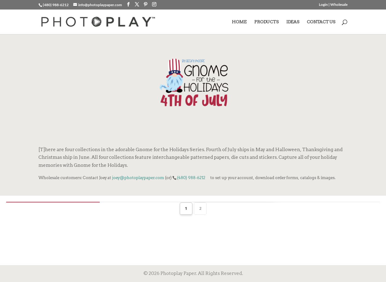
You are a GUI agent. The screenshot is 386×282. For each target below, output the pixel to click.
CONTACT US (321, 22)
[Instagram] (154, 4)
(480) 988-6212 (191, 177)
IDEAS (292, 22)
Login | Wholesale (333, 5)
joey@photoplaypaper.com (138, 177)
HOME (239, 22)
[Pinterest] (145, 4)
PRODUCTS (266, 22)
